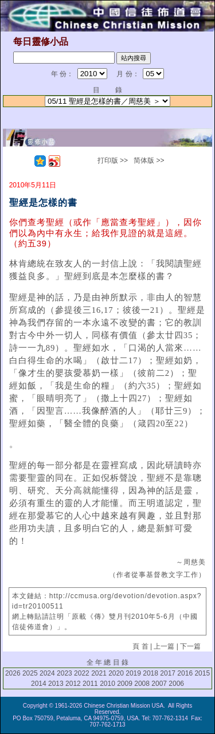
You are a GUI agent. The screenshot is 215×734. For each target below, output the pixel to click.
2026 (13, 673)
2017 (167, 673)
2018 (150, 673)
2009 (124, 684)
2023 (64, 673)
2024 (47, 673)
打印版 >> (112, 160)
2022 (81, 673)
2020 (116, 673)
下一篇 (190, 646)
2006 (176, 684)
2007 (159, 684)
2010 (107, 684)
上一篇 (164, 646)
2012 (73, 684)
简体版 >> (149, 160)
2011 (90, 684)
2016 (185, 673)
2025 (30, 673)
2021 (99, 673)
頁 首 (140, 646)
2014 (38, 684)
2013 (56, 684)
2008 (142, 684)
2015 (202, 673)
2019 (133, 673)
